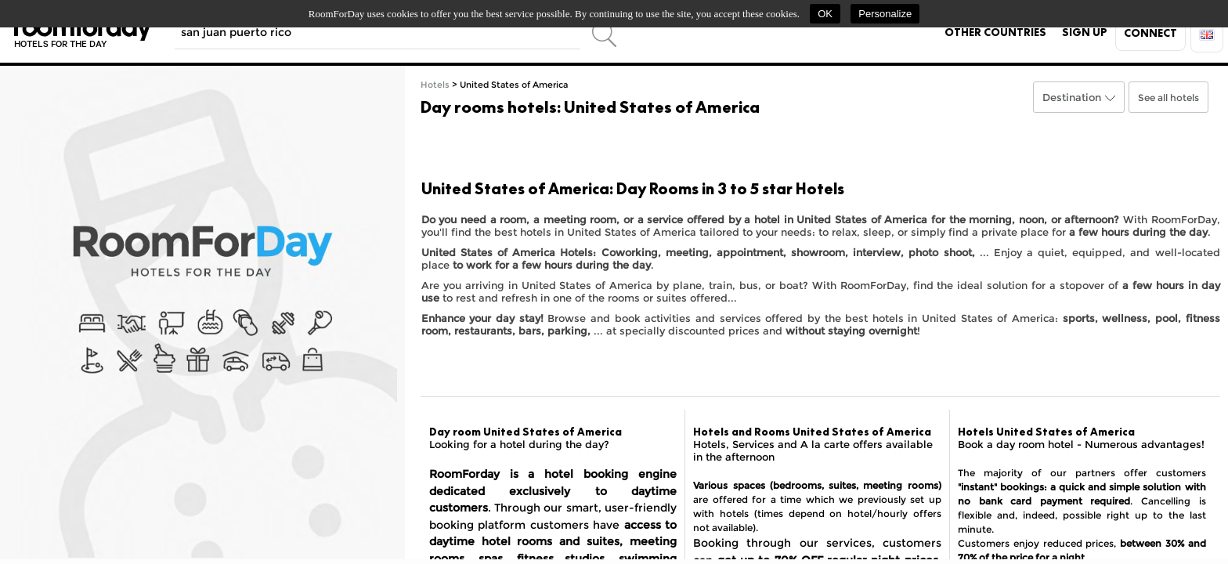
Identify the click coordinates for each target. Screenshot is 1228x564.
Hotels (435, 85)
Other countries (995, 32)
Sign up (1084, 32)
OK (825, 14)
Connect (1150, 33)
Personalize (885, 14)
